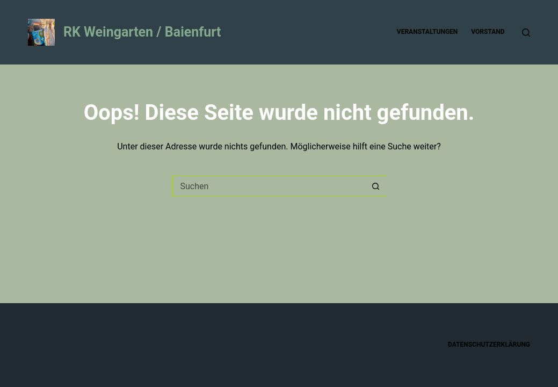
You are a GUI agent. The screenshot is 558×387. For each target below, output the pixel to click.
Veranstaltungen (427, 31)
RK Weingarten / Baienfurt (142, 32)
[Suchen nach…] (268, 186)
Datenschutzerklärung (489, 344)
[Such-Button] (376, 186)
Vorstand (487, 31)
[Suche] (526, 32)
